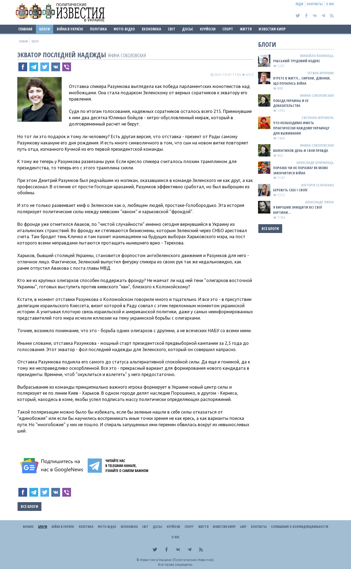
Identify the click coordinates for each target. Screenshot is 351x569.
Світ (171, 29)
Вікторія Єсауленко (317, 185)
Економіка (151, 29)
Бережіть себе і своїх (290, 189)
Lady (243, 526)
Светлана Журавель (318, 117)
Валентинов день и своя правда (300, 150)
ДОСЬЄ (187, 29)
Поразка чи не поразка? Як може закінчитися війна (300, 170)
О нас (330, 4)
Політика (98, 29)
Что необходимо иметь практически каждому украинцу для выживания (301, 128)
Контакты (314, 4)
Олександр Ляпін (319, 202)
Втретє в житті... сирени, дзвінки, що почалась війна (302, 81)
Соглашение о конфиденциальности (299, 526)
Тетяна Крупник (320, 72)
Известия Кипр (272, 29)
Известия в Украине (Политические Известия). (177, 560)
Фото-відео (124, 29)
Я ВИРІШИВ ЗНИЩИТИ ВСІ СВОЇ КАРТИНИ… (297, 210)
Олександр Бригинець (315, 162)
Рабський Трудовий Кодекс (296, 60)
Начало (28, 526)
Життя (246, 29)
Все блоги (29, 506)
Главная (25, 29)
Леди (299, 4)
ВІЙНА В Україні (70, 29)
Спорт (227, 29)
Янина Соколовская (127, 55)
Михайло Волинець (317, 55)
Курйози (208, 29)
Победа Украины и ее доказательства (290, 103)
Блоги (44, 29)
